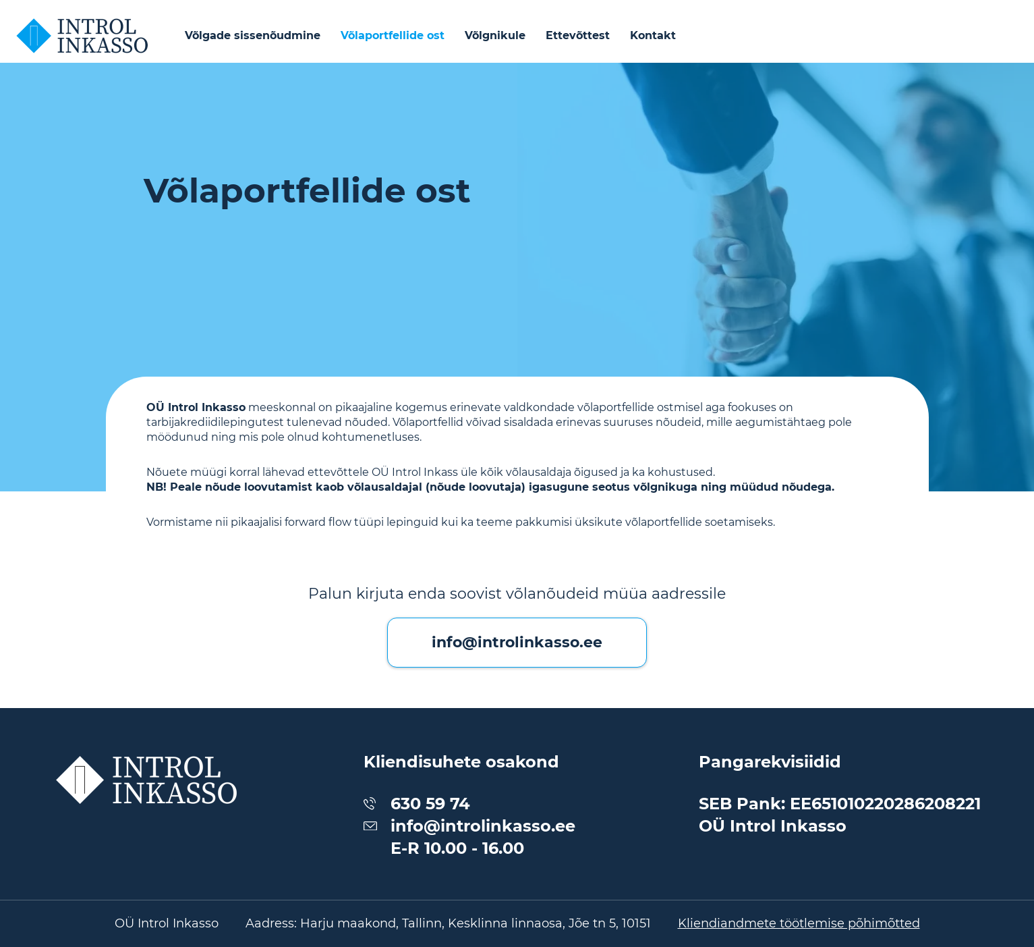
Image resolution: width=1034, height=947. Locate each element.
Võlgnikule (495, 35)
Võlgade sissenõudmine (252, 35)
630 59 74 (430, 803)
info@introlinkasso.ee (517, 642)
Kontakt (653, 35)
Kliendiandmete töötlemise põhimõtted (799, 923)
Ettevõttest (578, 35)
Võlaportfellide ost (392, 35)
